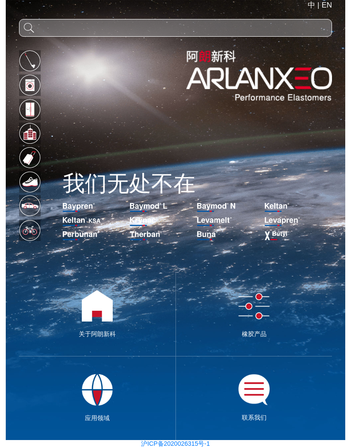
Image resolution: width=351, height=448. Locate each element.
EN (326, 18)
